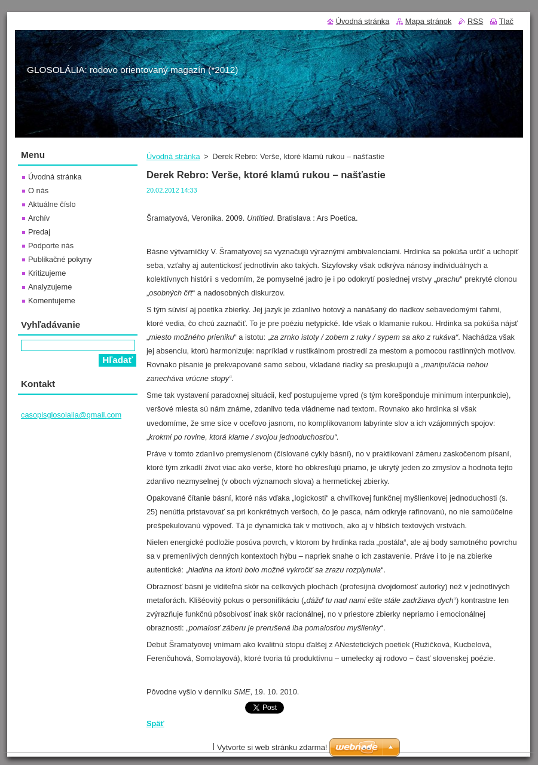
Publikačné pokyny (60, 259)
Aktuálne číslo (52, 204)
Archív (39, 218)
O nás (38, 190)
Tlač (506, 21)
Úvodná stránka (173, 156)
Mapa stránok (428, 21)
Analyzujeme (50, 286)
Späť (155, 723)
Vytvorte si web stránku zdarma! (272, 747)
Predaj (39, 231)
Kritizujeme (47, 273)
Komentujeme (51, 300)
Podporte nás (51, 245)
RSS (475, 21)
